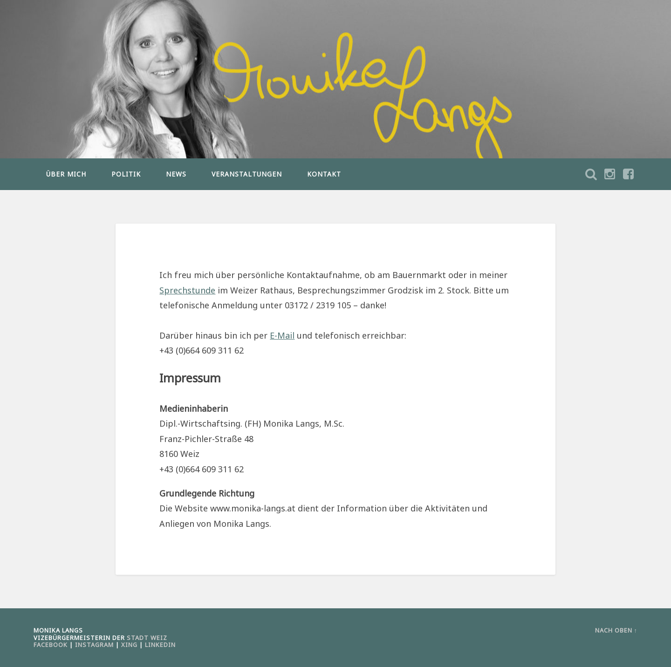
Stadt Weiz (147, 637)
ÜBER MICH (66, 174)
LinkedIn (160, 644)
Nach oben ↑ (616, 630)
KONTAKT (324, 174)
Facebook (51, 644)
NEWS (176, 174)
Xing (129, 644)
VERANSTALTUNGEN (247, 174)
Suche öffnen (628, 174)
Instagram (94, 644)
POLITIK (126, 174)
